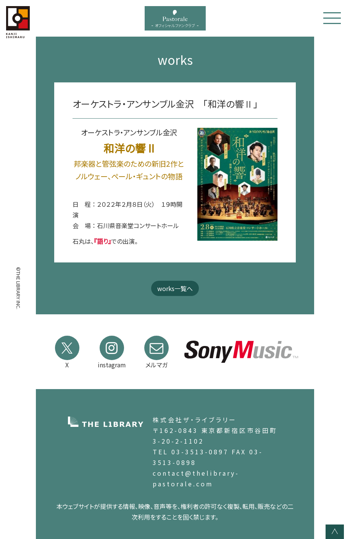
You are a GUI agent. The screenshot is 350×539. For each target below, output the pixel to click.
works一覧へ (175, 288)
